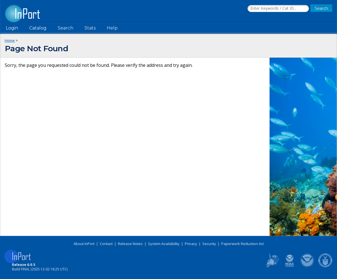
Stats (90, 28)
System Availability (164, 243)
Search (65, 28)
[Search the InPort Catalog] (278, 8)
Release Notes (130, 243)
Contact (106, 243)
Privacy (191, 243)
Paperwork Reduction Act (242, 243)
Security (209, 243)
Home (10, 40)
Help (112, 28)
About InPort (84, 243)
